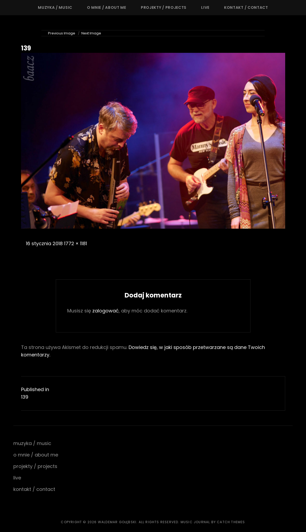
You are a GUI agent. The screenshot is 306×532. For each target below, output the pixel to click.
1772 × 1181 (75, 243)
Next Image (91, 33)
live (205, 7)
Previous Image (61, 33)
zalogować (105, 310)
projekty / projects (163, 7)
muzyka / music (55, 7)
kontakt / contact (246, 7)
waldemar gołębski (117, 522)
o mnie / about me (106, 7)
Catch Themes (231, 522)
